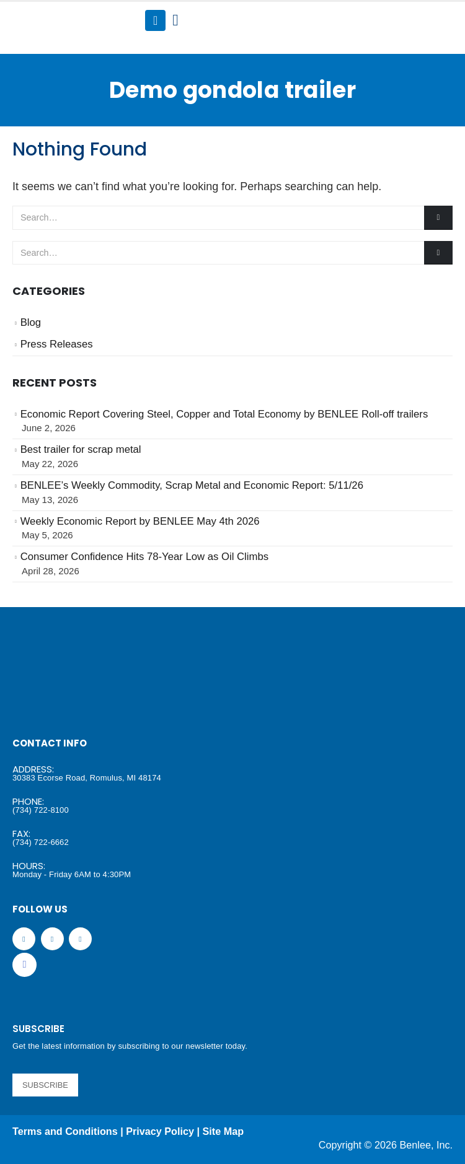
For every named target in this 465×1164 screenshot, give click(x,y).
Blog (30, 322)
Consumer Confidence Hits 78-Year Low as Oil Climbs (144, 556)
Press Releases (56, 344)
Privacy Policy (160, 1131)
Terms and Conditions (65, 1131)
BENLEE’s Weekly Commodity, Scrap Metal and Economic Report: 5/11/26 (191, 485)
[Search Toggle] (175, 20)
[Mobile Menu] (155, 20)
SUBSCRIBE (45, 1085)
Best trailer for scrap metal (80, 449)
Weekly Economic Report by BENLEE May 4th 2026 (140, 521)
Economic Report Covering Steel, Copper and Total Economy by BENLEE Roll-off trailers (224, 414)
